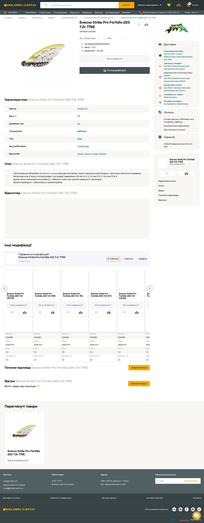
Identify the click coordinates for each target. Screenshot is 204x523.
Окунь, (88, 154)
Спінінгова (45, 12)
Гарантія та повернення (60, 498)
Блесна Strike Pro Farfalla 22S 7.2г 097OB (15, 295)
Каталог (22, 18)
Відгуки (162, 200)
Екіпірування (112, 12)
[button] (169, 5)
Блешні (51, 18)
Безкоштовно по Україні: (161, 12)
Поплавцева (60, 12)
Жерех (103, 154)
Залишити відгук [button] (139, 383)
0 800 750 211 (10, 481)
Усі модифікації (114, 70)
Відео (161, 190)
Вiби (79, 138)
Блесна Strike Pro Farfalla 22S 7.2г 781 (73, 294)
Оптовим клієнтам (154, 498)
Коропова (30, 12)
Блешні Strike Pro (69, 18)
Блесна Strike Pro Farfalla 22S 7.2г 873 (101, 294)
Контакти (197, 498)
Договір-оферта (109, 498)
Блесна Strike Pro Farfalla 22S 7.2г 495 (45, 294)
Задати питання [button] (139, 367)
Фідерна (87, 12)
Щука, (80, 154)
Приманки (37, 18)
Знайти (126, 5)
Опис (161, 186)
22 (78, 123)
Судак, (95, 154)
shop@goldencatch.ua (13, 488)
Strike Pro (82, 108)
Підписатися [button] (191, 481)
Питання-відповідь (168, 195)
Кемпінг (126, 12)
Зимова (98, 12)
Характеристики (167, 181)
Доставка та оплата (11, 498)
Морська (74, 12)
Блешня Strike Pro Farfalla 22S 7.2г (99, 18)
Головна (8, 18)
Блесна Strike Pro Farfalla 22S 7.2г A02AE (127, 295)
